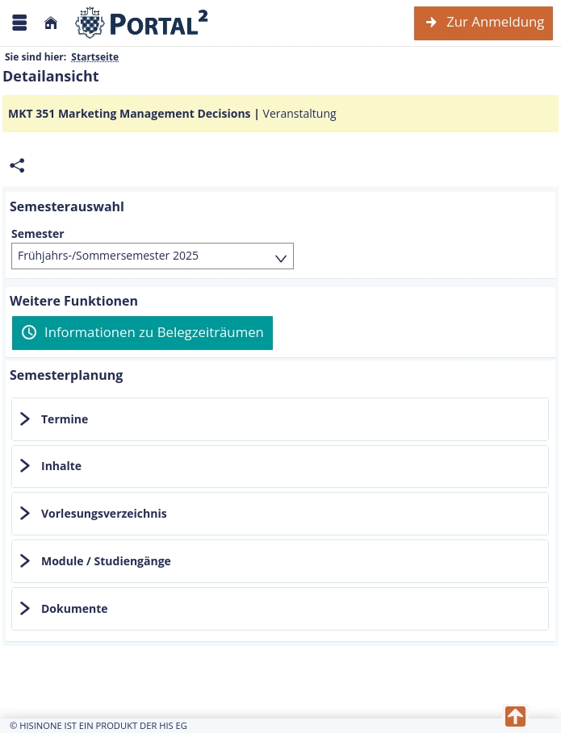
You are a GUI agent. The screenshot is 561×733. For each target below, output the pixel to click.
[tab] (280, 419)
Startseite (95, 57)
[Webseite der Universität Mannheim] (142, 23)
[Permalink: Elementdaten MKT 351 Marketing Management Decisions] (17, 166)
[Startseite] (51, 22)
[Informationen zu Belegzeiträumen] (142, 333)
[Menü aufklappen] (19, 23)
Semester (38, 234)
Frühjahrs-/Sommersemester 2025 (108, 255)
